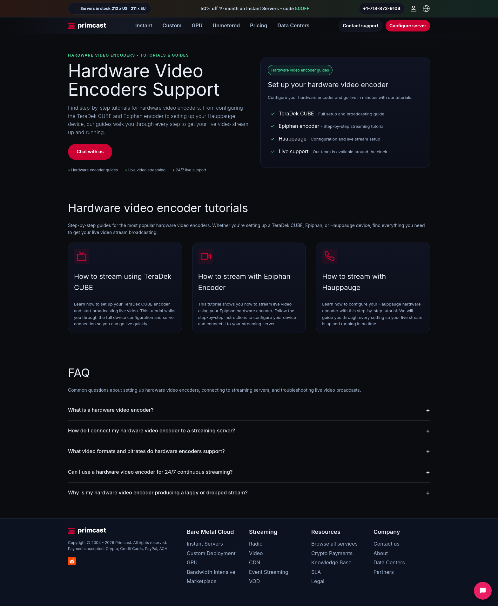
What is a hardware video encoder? (110, 410)
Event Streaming (268, 572)
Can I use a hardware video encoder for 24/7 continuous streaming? (150, 472)
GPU (197, 25)
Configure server (407, 25)
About (381, 553)
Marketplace (202, 581)
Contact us (387, 544)
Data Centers (294, 25)
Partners (384, 572)
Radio (255, 544)
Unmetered (226, 25)
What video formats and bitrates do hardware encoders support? (146, 451)
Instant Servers (205, 544)
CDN (254, 562)
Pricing (258, 25)
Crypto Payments (332, 553)
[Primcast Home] (87, 26)
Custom (171, 25)
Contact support (360, 25)
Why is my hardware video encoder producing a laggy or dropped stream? (158, 492)
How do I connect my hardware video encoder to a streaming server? (151, 430)
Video (256, 553)
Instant (143, 25)
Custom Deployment (211, 553)
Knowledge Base (331, 562)
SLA (316, 572)
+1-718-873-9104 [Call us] (381, 8)
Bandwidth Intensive (211, 572)
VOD (254, 581)
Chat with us (90, 151)
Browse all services (334, 544)
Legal (317, 581)
